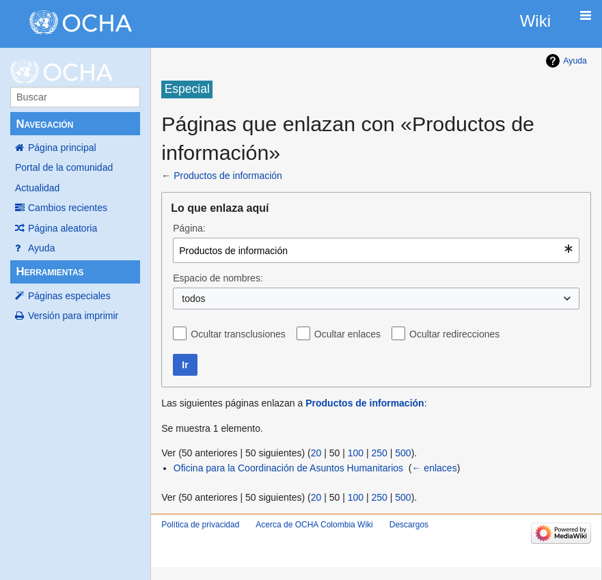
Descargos (408, 524)
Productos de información (228, 175)
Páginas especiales (69, 295)
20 (316, 452)
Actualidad (37, 187)
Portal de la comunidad (64, 167)
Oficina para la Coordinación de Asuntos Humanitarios (288, 467)
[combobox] (376, 250)
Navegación (44, 124)
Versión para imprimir (73, 315)
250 (379, 452)
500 (403, 452)
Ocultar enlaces (347, 334)
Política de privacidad (200, 524)
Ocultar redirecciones (454, 334)
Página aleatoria (62, 228)
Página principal (62, 147)
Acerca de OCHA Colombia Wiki (314, 524)
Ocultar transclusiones (238, 334)
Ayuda (41, 248)
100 (356, 452)
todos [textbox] (193, 298)
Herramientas (49, 271)
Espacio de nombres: (218, 278)
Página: (189, 228)
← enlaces (433, 467)
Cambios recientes (67, 207)
